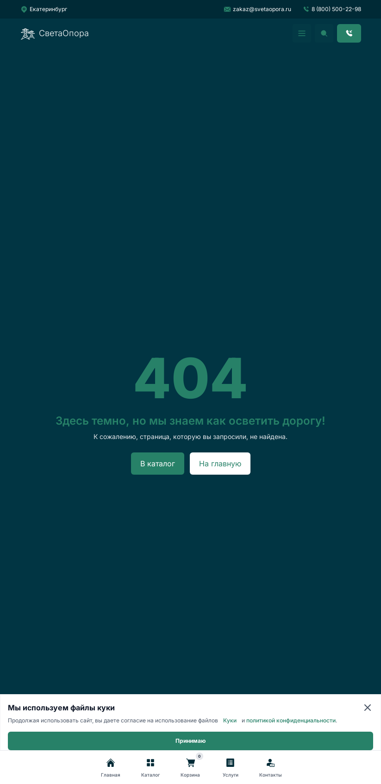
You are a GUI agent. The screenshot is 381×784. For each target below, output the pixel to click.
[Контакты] (270, 768)
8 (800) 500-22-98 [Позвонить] (331, 9)
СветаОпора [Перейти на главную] (54, 33)
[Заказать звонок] (349, 33)
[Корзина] (190, 768)
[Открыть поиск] (324, 33)
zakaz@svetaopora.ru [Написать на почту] (257, 9)
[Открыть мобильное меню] (302, 33)
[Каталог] (150, 768)
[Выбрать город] (43, 9)
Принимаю (190, 740)
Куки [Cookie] (230, 720)
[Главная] (111, 768)
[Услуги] (230, 768)
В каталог (157, 463)
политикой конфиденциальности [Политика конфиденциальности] (291, 720)
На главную (220, 463)
